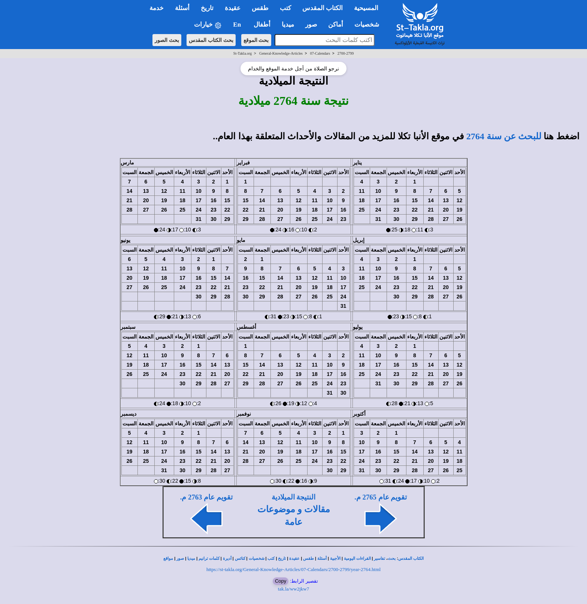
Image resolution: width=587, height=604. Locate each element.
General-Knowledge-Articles (281, 53)
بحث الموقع (256, 40)
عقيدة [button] (232, 8)
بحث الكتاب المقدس (211, 40)
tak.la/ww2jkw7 (293, 589)
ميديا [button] (288, 24)
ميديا (191, 558)
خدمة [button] (156, 8)
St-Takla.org (242, 53)
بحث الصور (167, 40)
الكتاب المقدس (411, 558)
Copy (280, 581)
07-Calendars (320, 53)
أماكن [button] (335, 24)
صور (180, 558)
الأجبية (335, 558)
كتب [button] (285, 8)
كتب (271, 558)
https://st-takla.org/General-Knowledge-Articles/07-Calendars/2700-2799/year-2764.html (293, 569)
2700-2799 (346, 53)
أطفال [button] (262, 24)
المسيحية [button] (366, 8)
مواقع (168, 558)
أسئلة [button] (182, 8)
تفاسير (379, 558)
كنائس (240, 558)
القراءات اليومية (357, 558)
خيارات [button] (208, 25)
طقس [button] (260, 8)
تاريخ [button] (207, 8)
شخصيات (256, 558)
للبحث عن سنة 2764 (503, 136)
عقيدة (294, 558)
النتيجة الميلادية (294, 497)
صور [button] (311, 24)
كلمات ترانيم (209, 558)
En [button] (237, 24)
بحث (392, 558)
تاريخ (282, 558)
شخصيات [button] (369, 24)
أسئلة (322, 558)
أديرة (227, 558)
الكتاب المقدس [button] (322, 8)
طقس (308, 558)
